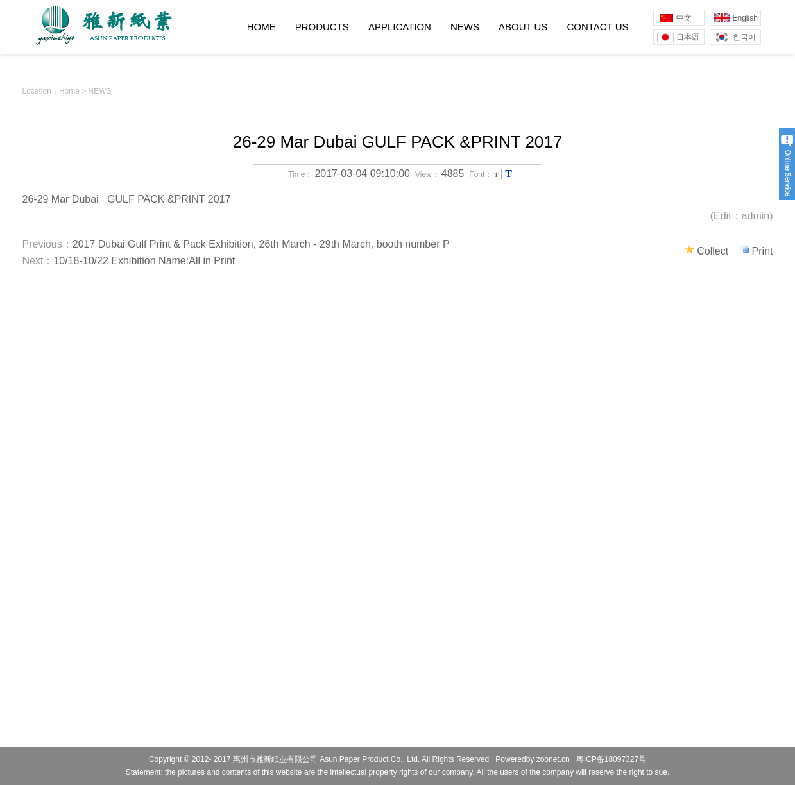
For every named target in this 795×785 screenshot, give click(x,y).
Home (69, 91)
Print (762, 251)
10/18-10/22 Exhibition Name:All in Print (144, 260)
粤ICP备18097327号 (611, 759)
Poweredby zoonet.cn (532, 759)
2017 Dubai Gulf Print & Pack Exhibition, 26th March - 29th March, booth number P (261, 244)
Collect (714, 251)
